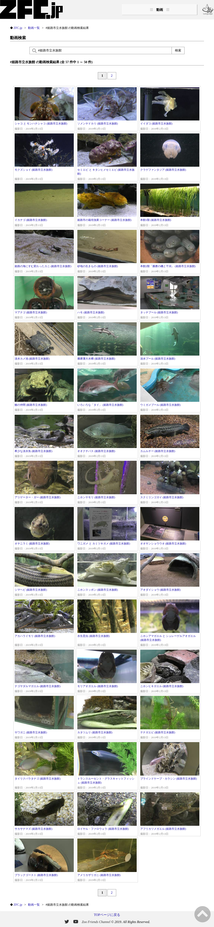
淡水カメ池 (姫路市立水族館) (44, 344)
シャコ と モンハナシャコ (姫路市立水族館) (44, 109)
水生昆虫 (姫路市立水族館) (106, 623)
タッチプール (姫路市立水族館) (169, 298)
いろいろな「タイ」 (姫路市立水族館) (106, 390)
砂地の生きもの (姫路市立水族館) (106, 252)
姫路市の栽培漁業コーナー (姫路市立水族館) (106, 205)
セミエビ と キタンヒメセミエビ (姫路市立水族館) (106, 157)
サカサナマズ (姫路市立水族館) (44, 814)
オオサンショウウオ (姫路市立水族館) (169, 529)
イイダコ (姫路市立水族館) (169, 109)
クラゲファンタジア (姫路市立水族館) (169, 157)
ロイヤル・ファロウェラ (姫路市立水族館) (106, 814)
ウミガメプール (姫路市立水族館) (169, 390)
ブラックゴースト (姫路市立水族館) (44, 860)
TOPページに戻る (107, 915)
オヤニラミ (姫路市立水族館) (44, 529)
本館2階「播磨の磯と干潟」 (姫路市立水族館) (169, 252)
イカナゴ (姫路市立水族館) (44, 205)
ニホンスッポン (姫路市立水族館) (106, 575)
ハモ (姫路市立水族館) (106, 298)
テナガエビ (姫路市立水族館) (169, 718)
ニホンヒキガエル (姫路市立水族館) (169, 671)
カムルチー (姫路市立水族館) (169, 436)
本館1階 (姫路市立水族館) (169, 205)
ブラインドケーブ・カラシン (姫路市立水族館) (169, 766)
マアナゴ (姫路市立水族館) (44, 298)
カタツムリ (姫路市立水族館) (106, 718)
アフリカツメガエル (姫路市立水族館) (169, 814)
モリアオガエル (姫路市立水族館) (106, 671)
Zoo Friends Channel (96, 922)
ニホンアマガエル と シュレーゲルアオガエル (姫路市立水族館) (169, 623)
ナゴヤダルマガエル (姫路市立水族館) (44, 671)
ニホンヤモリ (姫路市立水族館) (106, 482)
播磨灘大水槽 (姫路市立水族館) (106, 344)
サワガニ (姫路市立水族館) (44, 718)
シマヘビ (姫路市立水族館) (44, 575)
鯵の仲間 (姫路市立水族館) (44, 390)
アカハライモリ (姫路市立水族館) (44, 623)
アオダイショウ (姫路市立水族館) (169, 575)
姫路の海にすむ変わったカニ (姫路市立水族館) (44, 252)
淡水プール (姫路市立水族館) (169, 344)
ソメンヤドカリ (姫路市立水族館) (106, 109)
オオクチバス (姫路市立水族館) (106, 436)
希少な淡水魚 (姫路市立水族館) (44, 436)
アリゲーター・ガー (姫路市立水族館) (44, 482)
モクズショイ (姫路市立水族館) (44, 157)
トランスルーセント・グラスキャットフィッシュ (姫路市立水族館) (106, 766)
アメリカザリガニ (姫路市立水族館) (106, 860)
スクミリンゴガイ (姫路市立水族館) (169, 482)
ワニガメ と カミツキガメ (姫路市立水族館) (106, 529)
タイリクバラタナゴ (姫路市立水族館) (44, 766)
